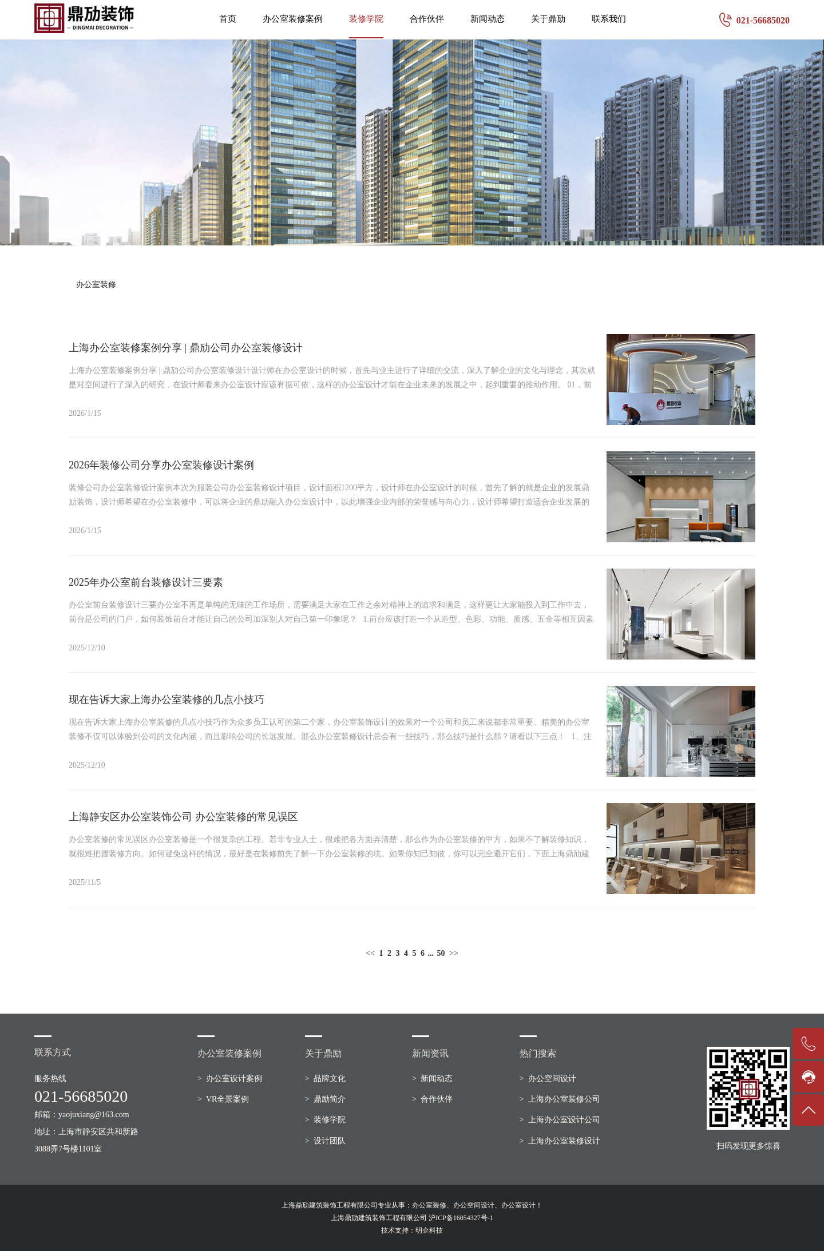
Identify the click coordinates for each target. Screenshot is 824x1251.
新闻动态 (487, 18)
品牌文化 (330, 1078)
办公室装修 (96, 284)
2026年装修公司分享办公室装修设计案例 (161, 465)
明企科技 (429, 1230)
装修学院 (366, 18)
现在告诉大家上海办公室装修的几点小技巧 (166, 699)
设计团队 (330, 1141)
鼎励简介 (330, 1099)
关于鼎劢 (548, 18)
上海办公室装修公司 (564, 1099)
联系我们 (609, 18)
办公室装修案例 (293, 18)
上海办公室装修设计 (564, 1141)
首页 (227, 18)
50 (441, 953)
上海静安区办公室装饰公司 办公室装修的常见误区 (183, 817)
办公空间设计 (552, 1078)
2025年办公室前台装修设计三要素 (146, 582)
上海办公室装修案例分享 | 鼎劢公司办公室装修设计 (186, 348)
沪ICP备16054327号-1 (461, 1218)
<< (370, 953)
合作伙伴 (427, 18)
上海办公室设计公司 (564, 1119)
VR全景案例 (227, 1099)
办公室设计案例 (234, 1078)
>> (453, 953)
